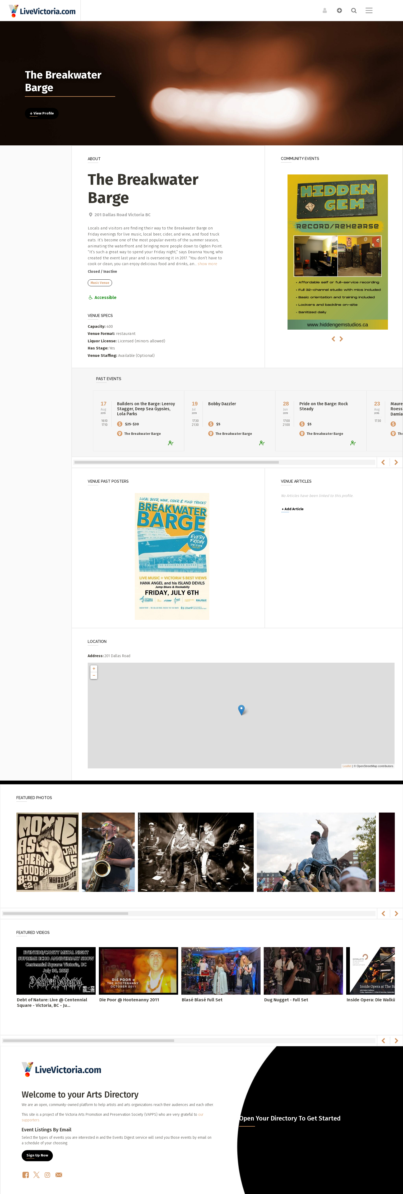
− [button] (93, 675)
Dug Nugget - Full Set (286, 1000)
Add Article (293, 509)
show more (207, 263)
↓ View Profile (42, 113)
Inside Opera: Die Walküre (373, 1000)
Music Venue (100, 283)
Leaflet (347, 766)
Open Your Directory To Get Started (290, 1118)
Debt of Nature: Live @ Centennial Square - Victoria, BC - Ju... (52, 1002)
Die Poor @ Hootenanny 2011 (129, 1000)
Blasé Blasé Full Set (202, 1000)
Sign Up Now (37, 1155)
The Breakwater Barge (139, 434)
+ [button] (93, 669)
